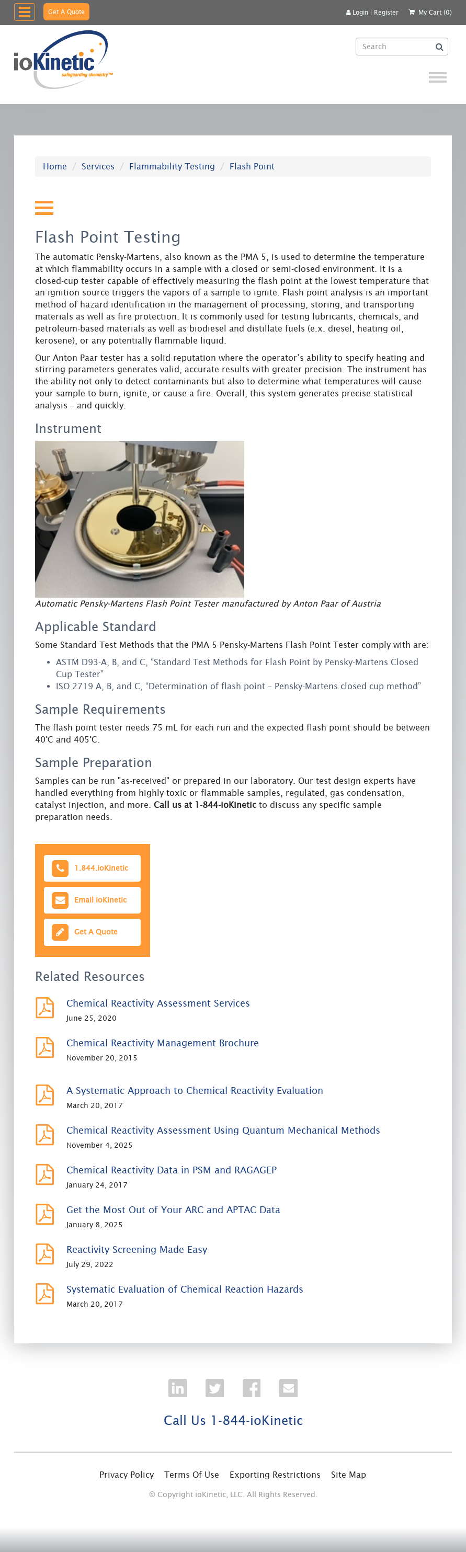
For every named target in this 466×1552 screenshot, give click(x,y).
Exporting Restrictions (275, 1474)
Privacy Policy (126, 1474)
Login (357, 12)
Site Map (348, 1474)
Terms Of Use (191, 1474)
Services (98, 166)
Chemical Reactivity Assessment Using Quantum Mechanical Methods (223, 1130)
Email (89, 900)
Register (386, 12)
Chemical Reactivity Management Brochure (162, 1042)
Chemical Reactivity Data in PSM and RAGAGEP (171, 1170)
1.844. (89, 868)
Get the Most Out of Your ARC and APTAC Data (173, 1209)
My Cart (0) (435, 12)
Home (55, 166)
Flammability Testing (172, 166)
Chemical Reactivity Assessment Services (158, 1003)
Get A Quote (66, 12)
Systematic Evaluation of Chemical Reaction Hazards (184, 1289)
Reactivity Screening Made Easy (136, 1249)
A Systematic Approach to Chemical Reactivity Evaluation (194, 1090)
